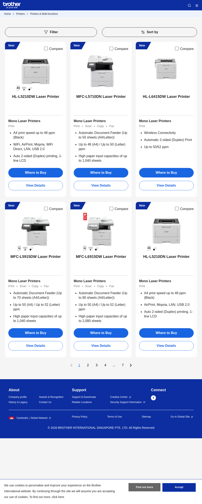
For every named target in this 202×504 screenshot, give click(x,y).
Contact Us (45, 467)
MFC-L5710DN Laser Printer (101, 162)
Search (189, 5)
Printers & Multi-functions (44, 13)
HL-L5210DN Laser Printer (166, 323)
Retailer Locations (82, 467)
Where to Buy (35, 238)
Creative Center (119, 462)
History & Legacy (18, 467)
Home (7, 13)
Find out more (144, 488)
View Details (35, 251)
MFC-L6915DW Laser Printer (101, 323)
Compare (53, 114)
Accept (179, 488)
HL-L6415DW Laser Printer (166, 162)
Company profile (18, 462)
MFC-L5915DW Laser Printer (35, 323)
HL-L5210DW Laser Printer (35, 162)
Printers (20, 13)
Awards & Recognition (51, 462)
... (114, 431)
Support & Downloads (84, 462)
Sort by (149, 98)
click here (58, 497)
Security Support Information (126, 467)
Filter (51, 98)
